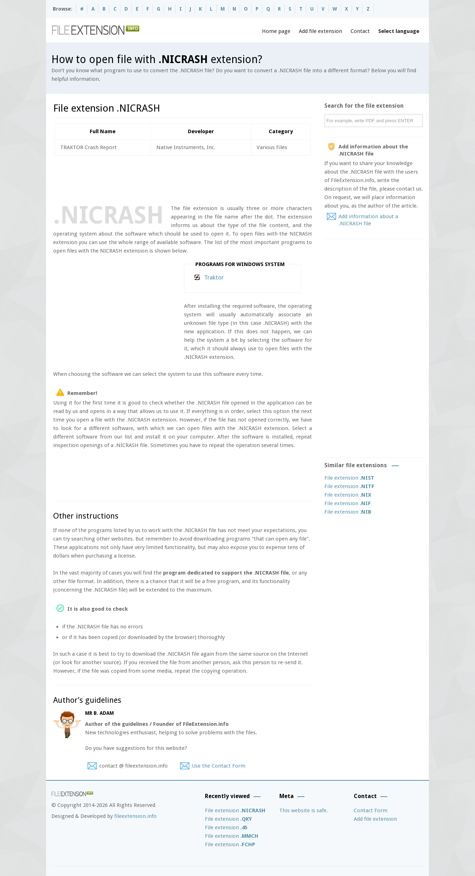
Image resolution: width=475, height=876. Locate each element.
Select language (398, 31)
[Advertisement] (182, 178)
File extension (349, 478)
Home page (276, 31)
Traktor (214, 277)
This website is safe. (303, 810)
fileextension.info (135, 816)
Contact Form (370, 810)
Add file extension (320, 31)
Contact (360, 31)
